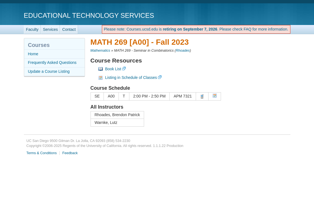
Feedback (70, 153)
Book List (113, 69)
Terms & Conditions (41, 153)
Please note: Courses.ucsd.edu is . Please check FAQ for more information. (196, 29)
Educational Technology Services (89, 15)
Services (50, 29)
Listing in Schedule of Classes (131, 77)
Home (33, 54)
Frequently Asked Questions (52, 62)
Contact (69, 29)
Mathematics (100, 50)
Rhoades (183, 50)
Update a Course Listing (49, 71)
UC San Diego (258, 15)
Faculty (32, 29)
